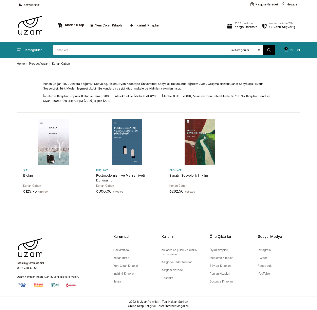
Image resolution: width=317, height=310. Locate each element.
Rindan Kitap (70, 25)
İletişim (117, 281)
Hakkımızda (121, 250)
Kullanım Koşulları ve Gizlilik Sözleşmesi (179, 252)
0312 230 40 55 (27, 268)
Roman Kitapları (220, 273)
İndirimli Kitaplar (144, 25)
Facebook (265, 265)
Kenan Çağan (32, 185)
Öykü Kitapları (219, 250)
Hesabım (290, 4)
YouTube (264, 273)
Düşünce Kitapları (221, 281)
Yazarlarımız (29, 5)
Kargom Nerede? (264, 4)
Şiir (25, 170)
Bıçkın (28, 175)
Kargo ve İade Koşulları (177, 262)
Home (21, 63)
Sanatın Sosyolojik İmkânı (184, 175)
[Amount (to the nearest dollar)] (138, 50)
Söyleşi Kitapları (220, 265)
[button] (29, 50)
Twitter (262, 257)
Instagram (264, 250)
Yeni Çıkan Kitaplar (107, 25)
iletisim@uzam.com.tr (30, 263)
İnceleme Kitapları (221, 257)
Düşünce (100, 170)
